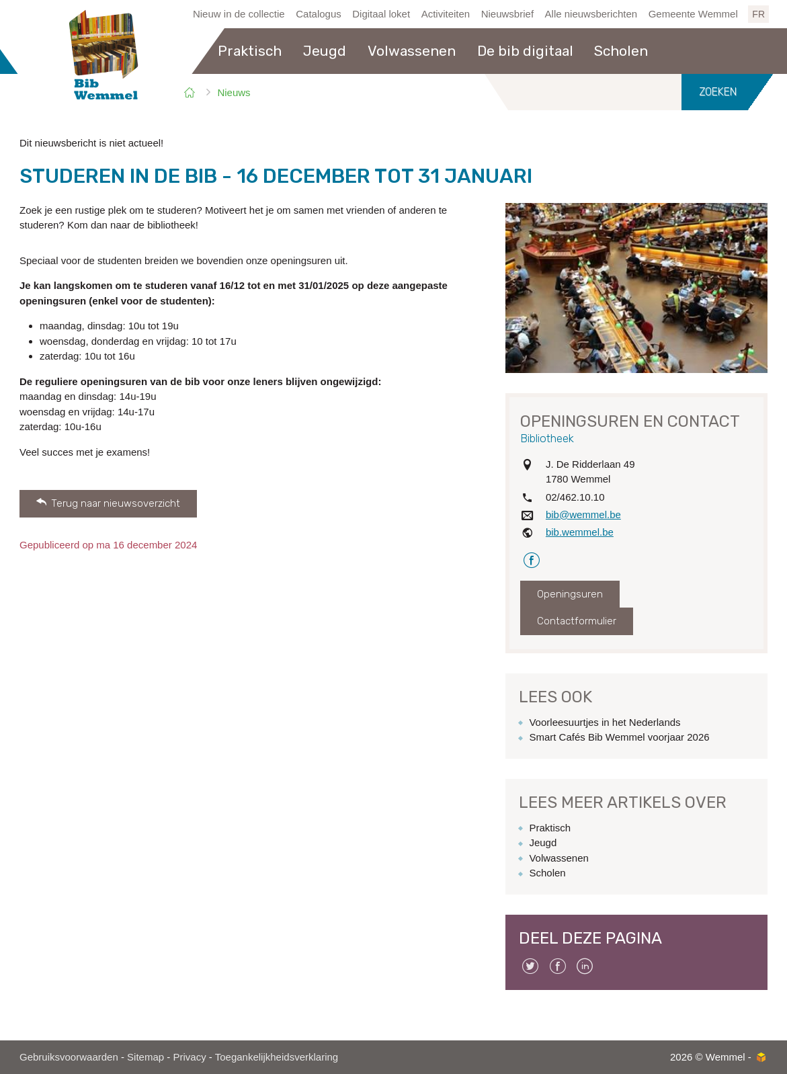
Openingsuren (570, 594)
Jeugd (542, 842)
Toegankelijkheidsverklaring (276, 1057)
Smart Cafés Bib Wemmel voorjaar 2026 (619, 737)
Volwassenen (558, 858)
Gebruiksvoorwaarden (68, 1057)
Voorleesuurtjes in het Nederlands (604, 722)
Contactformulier (576, 621)
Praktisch (550, 827)
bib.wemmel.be (580, 532)
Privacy (189, 1057)
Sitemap (145, 1057)
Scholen (547, 872)
